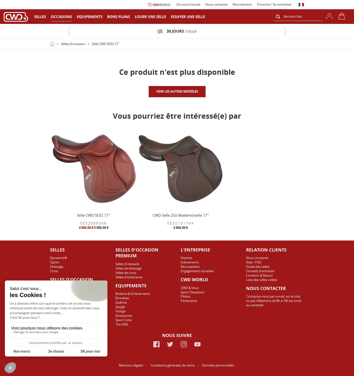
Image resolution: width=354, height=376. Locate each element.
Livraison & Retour (259, 275)
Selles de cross (125, 272)
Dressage (56, 266)
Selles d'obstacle (127, 264)
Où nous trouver (188, 4)
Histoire (186, 258)
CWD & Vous (190, 288)
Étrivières (122, 298)
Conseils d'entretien (260, 271)
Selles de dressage (128, 268)
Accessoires (123, 315)
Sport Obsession (193, 292)
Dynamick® (58, 258)
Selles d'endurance (129, 277)
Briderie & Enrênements (132, 293)
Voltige (120, 311)
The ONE (121, 324)
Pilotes (185, 296)
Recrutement (242, 4)
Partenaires (189, 301)
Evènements (190, 262)
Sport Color (123, 320)
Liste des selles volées (261, 280)
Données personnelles (218, 365)
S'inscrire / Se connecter (274, 4)
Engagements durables (197, 271)
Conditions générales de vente (173, 365)
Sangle (120, 307)
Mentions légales (131, 365)
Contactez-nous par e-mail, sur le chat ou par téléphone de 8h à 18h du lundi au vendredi (273, 300)
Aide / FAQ (253, 262)
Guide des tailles (258, 266)
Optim (54, 262)
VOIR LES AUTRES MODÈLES (177, 91)
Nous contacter (216, 4)
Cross (54, 271)
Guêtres (121, 302)
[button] (69, 31)
